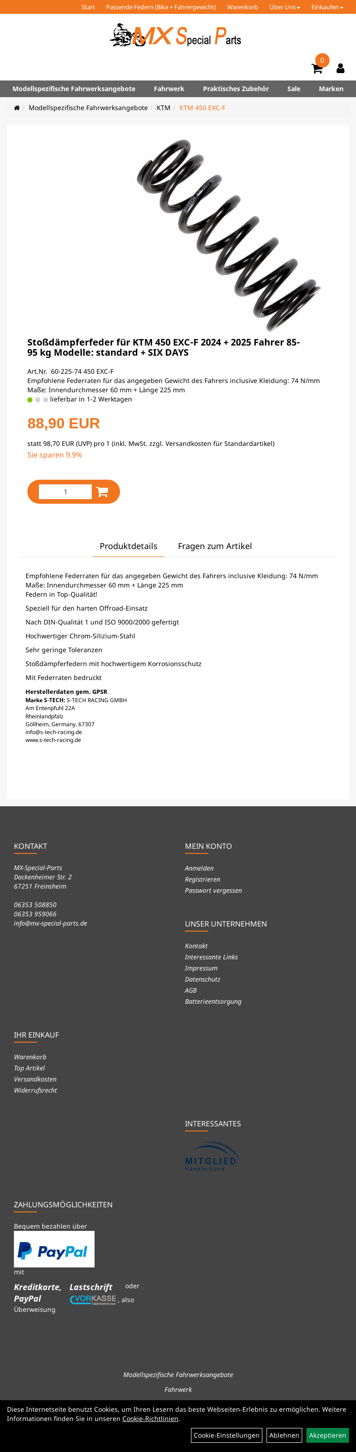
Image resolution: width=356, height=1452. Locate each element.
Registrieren (202, 879)
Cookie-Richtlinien (150, 1418)
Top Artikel (29, 1067)
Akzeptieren (327, 1435)
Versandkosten (35, 1079)
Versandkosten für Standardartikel (219, 443)
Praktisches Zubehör (236, 88)
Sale (293, 88)
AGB (191, 990)
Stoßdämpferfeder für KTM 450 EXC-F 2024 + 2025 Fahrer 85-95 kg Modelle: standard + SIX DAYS (163, 347)
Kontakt (196, 945)
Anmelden (199, 868)
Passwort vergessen (213, 890)
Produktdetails (129, 545)
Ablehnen (284, 1435)
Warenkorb (242, 7)
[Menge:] (65, 491)
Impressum (201, 968)
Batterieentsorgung (213, 1001)
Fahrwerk (169, 88)
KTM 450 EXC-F (202, 107)
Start (88, 7)
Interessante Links (211, 956)
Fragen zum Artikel (215, 545)
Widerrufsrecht (35, 1090)
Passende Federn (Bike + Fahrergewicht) (161, 7)
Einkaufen (327, 7)
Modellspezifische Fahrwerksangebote (74, 88)
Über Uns (284, 7)
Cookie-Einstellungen (227, 1435)
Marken (331, 88)
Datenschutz (202, 979)
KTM (164, 107)
